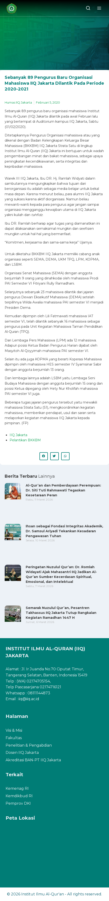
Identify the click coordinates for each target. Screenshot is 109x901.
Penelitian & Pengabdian (29, 745)
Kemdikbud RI (19, 796)
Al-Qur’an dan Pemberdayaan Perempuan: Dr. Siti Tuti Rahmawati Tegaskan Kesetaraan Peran (63, 490)
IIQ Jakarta (18, 435)
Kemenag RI (17, 788)
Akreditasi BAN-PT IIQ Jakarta (33, 760)
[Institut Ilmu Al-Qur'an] (13, 8)
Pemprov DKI (18, 803)
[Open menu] (99, 8)
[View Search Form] (88, 8)
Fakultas (14, 738)
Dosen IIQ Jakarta (22, 752)
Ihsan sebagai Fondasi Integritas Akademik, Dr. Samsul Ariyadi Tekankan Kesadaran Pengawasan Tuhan (64, 531)
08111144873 (39, 693)
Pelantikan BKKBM (25, 440)
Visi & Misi (14, 730)
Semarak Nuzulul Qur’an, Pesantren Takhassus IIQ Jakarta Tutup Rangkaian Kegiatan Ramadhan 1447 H (61, 613)
